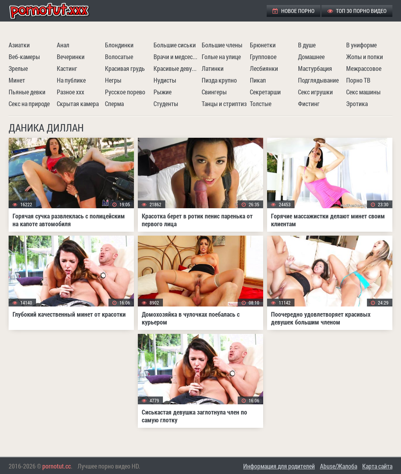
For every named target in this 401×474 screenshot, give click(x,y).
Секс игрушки (315, 92)
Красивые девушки (177, 68)
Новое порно (293, 10)
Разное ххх (70, 92)
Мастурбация (315, 68)
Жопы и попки (364, 56)
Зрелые (18, 68)
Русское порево (125, 92)
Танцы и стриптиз (224, 103)
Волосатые (119, 56)
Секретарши (265, 92)
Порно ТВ (358, 80)
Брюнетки (263, 45)
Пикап (258, 80)
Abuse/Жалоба (338, 466)
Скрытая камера (78, 103)
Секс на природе (29, 103)
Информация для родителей (279, 466)
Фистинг (309, 103)
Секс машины (363, 92)
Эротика (357, 103)
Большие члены (222, 45)
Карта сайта (377, 466)
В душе (307, 45)
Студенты (166, 103)
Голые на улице (221, 56)
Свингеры (214, 92)
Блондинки (119, 45)
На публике (71, 80)
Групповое (263, 56)
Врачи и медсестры (177, 56)
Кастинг (67, 68)
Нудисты (165, 80)
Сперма (114, 103)
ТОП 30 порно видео (357, 10)
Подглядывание (318, 80)
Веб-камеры (24, 56)
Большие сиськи (175, 45)
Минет (17, 80)
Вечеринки (71, 56)
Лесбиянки (264, 68)
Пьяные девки (27, 92)
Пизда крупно (219, 80)
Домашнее (311, 56)
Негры (113, 80)
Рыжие (163, 92)
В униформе (361, 45)
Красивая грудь (125, 68)
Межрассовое (363, 68)
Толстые (260, 103)
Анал (63, 45)
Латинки (213, 68)
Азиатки (19, 45)
